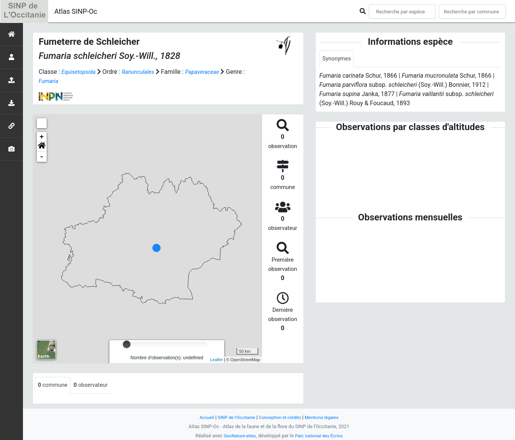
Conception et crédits (281, 417)
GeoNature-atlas (237, 435)
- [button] (42, 156)
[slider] (126, 344)
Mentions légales (326, 417)
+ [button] (42, 137)
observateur (95, 385)
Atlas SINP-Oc (75, 11)
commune (54, 385)
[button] (42, 147)
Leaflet (216, 359)
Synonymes (338, 59)
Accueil (201, 417)
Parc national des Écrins (320, 435)
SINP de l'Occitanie (233, 417)
